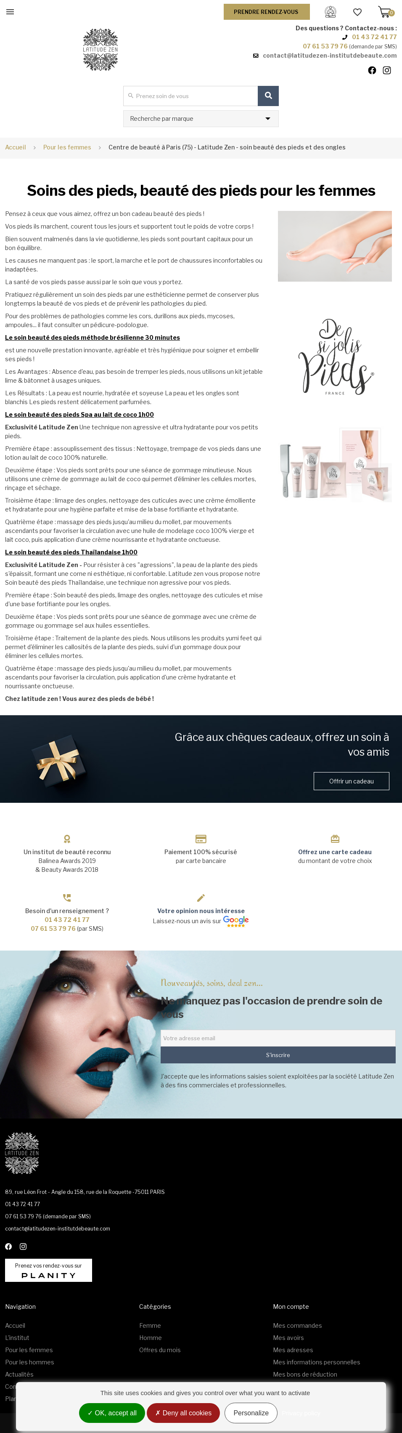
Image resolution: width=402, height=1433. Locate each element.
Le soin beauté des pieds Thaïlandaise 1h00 (71, 552)
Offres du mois (160, 1349)
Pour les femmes (29, 1349)
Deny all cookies (183, 1413)
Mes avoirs (288, 1337)
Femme (150, 1325)
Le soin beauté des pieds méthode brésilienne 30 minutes (92, 337)
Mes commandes (297, 1325)
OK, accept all (112, 1413)
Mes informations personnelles (316, 1362)
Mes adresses (293, 1349)
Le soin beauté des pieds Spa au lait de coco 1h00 (79, 414)
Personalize (251, 1413)
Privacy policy (301, 1413)
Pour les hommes (29, 1362)
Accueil (15, 147)
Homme (150, 1337)
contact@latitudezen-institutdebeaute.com (330, 55)
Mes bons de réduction (305, 1374)
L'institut (17, 1337)
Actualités (19, 1374)
